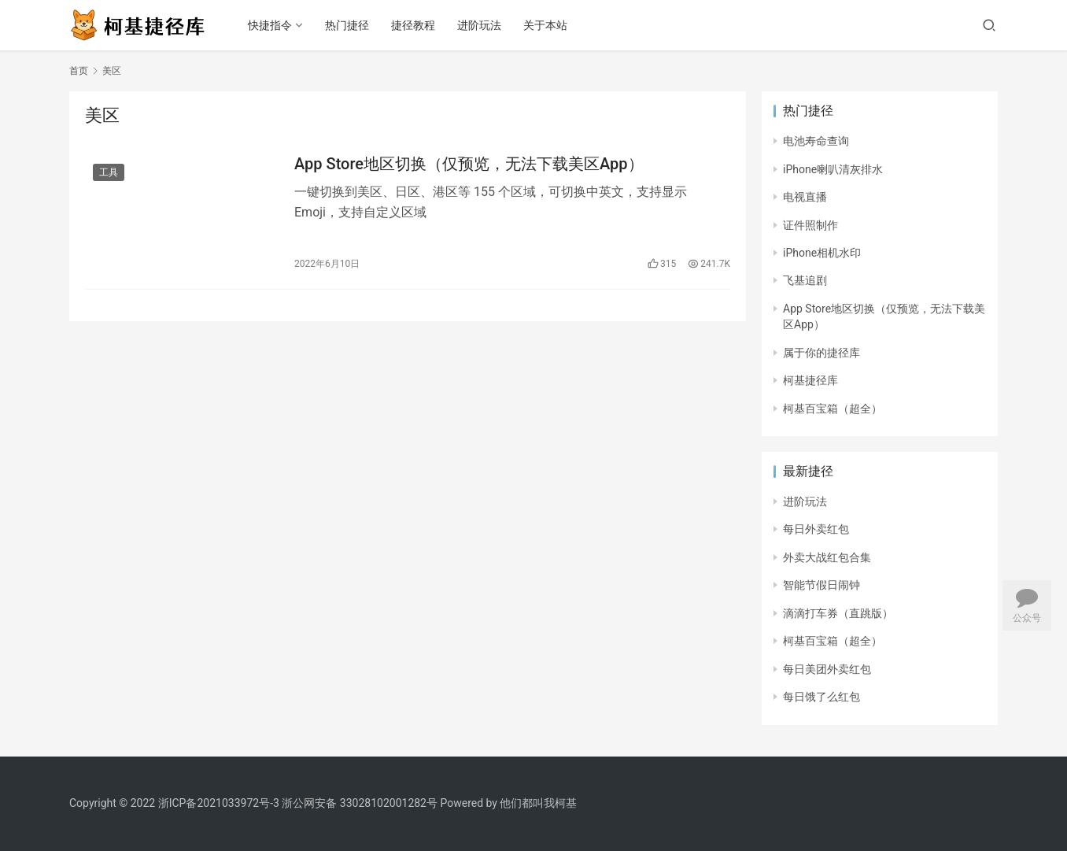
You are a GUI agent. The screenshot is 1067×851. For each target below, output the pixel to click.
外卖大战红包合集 (827, 557)
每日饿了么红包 (821, 696)
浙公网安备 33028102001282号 (360, 803)
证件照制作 (810, 225)
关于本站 (545, 25)
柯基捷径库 (810, 380)
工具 (108, 172)
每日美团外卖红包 (827, 669)
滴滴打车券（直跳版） (838, 613)
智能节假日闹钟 (821, 585)
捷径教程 (413, 25)
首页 (78, 70)
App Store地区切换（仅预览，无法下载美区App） (469, 163)
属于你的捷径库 (821, 352)
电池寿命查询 (816, 141)
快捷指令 (270, 25)
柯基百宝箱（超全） (832, 408)
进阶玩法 (479, 25)
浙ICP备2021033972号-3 (218, 803)
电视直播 (805, 197)
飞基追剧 (805, 280)
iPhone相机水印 (822, 252)
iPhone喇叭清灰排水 (833, 169)
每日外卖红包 (816, 529)
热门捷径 (347, 25)
